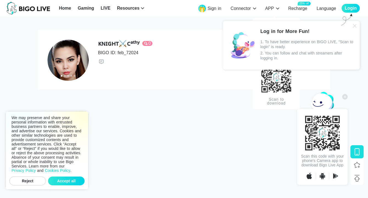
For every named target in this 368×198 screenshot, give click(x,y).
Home (65, 8)
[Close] (355, 26)
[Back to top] (357, 178)
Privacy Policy (24, 170)
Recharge (297, 8)
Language (326, 8)
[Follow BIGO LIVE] (357, 165)
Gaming (86, 8)
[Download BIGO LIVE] (357, 151)
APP (269, 8)
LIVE (105, 8)
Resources (128, 8)
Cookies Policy (57, 170)
